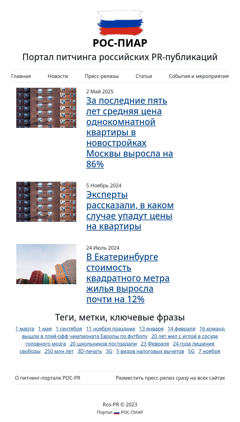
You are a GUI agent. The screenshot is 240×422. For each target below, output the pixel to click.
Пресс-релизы (102, 76)
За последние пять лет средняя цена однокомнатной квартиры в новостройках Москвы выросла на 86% (129, 131)
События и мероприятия (199, 76)
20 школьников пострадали (103, 343)
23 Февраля (155, 343)
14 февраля (181, 328)
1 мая (45, 328)
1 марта (24, 328)
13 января (151, 328)
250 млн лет (58, 351)
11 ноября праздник (110, 328)
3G (109, 351)
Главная (21, 76)
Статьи (144, 76)
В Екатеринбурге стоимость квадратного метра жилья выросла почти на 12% (128, 278)
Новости (58, 76)
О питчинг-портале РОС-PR (47, 377)
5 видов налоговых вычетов (150, 351)
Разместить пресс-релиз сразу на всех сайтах (170, 377)
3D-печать (90, 351)
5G (191, 351)
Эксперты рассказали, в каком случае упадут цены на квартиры (130, 210)
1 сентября (69, 328)
